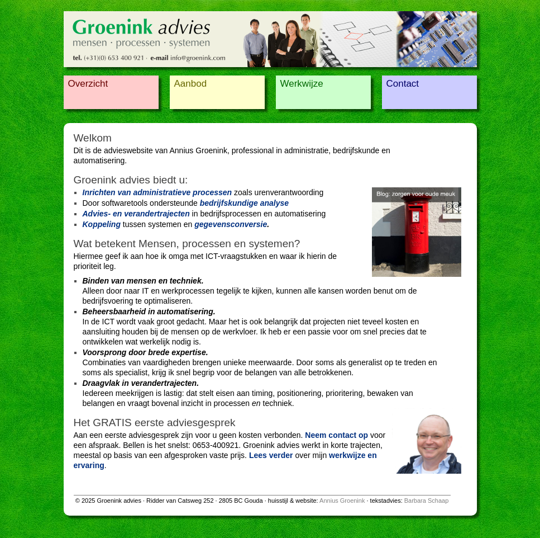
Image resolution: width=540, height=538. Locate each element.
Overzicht (88, 83)
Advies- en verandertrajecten (136, 213)
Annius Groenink (342, 500)
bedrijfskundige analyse (244, 203)
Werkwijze (301, 83)
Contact (402, 83)
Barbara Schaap (426, 500)
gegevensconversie (230, 224)
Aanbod (190, 83)
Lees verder (271, 455)
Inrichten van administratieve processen (157, 192)
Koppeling (102, 224)
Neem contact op (336, 435)
